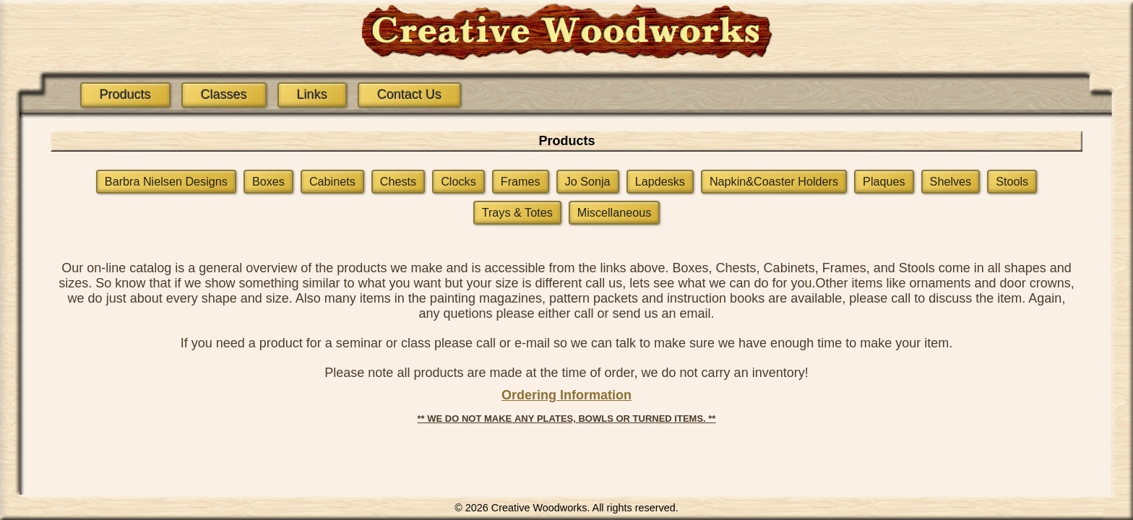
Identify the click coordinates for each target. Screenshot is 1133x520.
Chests (398, 181)
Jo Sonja (588, 181)
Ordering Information (566, 395)
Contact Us (409, 94)
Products (125, 94)
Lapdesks (660, 181)
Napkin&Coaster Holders (774, 181)
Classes (224, 94)
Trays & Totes (517, 212)
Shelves (951, 181)
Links (312, 94)
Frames (520, 181)
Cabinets (332, 181)
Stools (1012, 181)
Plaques (884, 181)
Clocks (458, 181)
